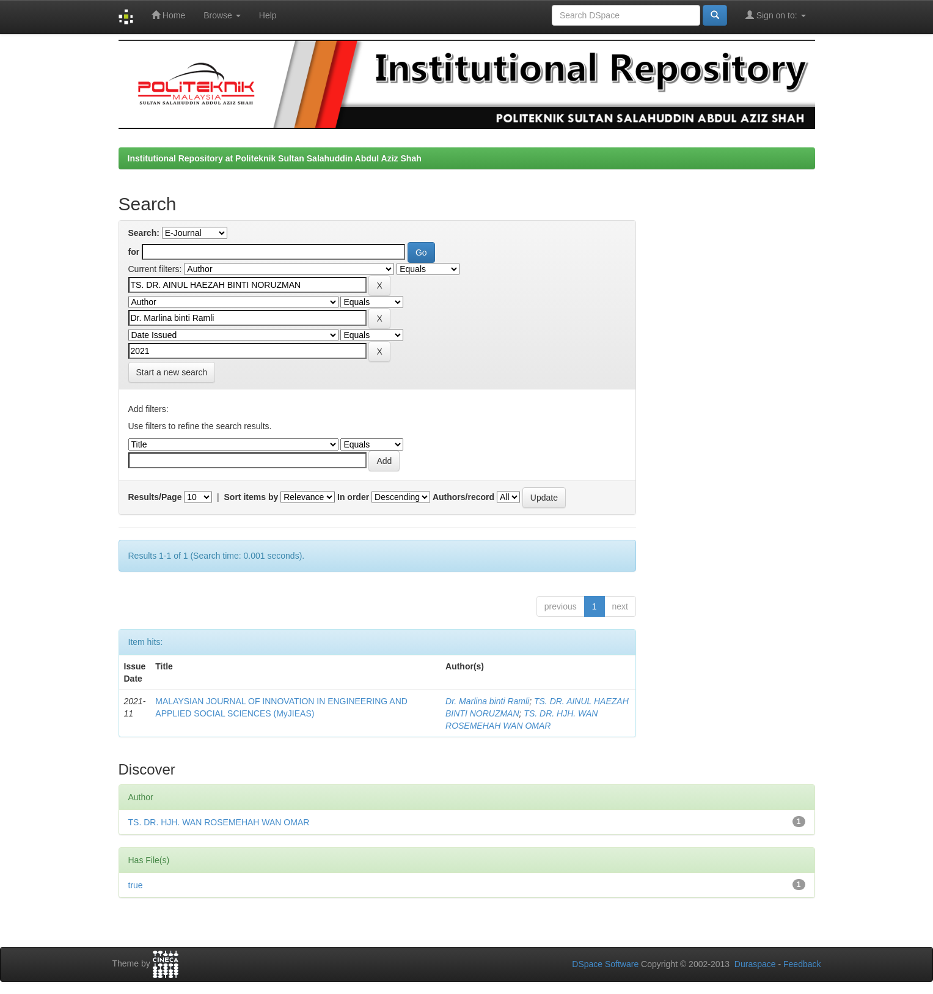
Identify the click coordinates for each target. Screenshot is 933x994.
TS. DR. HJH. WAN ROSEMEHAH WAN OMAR (219, 822)
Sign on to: (775, 15)
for (134, 252)
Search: (143, 233)
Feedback (802, 964)
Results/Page (155, 497)
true (135, 885)
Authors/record (463, 497)
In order (353, 497)
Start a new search (172, 372)
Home (168, 15)
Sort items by (251, 497)
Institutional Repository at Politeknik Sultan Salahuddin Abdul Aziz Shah (275, 158)
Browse (222, 15)
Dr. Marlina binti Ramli (487, 701)
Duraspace (755, 964)
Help (268, 15)
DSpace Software (605, 964)
